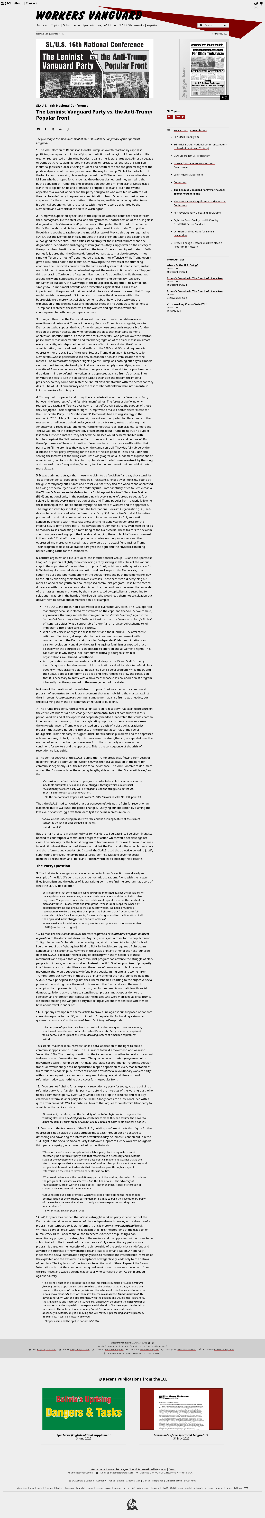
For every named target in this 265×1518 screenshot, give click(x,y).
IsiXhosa (238, 1488)
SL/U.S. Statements (131, 25)
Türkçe (228, 1488)
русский (209, 1488)
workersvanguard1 (224, 1349)
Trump (180, 116)
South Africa (190, 1480)
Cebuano (48, 1488)
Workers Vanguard (121, 1342)
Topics (55, 25)
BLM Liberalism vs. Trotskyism (192, 155)
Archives (41, 25)
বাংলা (32, 1488)
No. (50, 33)
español (152, 25)
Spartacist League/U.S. (97, 25)
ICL (170, 116)
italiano (156, 1488)
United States (174, 1480)
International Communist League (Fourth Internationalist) (123, 1469)
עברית (126, 1488)
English (80, 1488)
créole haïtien (143, 1488)
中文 (246, 1487)
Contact (31, 3)
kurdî (180, 1488)
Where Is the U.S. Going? (182, 265)
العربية (25, 1488)
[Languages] (256, 3)
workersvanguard (114, 1349)
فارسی (108, 1488)
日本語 (165, 1487)
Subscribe (69, 25)
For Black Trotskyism (186, 136)
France (111, 1480)
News (163, 1469)
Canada (90, 1480)
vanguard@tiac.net (79, 1349)
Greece (130, 1480)
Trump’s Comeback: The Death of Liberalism (195, 278)
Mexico (146, 1480)
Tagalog (219, 1488)
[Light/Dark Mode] (261, 4)
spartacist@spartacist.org (120, 1472)
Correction (180, 182)
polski (188, 1488)
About (18, 3)
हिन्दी (133, 1488)
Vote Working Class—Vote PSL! (186, 304)
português (198, 1488)
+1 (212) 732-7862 (46, 1349)
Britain (120, 1480)
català (39, 1488)
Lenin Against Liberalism (188, 174)
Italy (138, 1480)
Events (172, 1469)
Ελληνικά (69, 1488)
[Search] (225, 25)
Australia (79, 1480)
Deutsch (59, 1488)
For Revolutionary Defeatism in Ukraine (197, 212)
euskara (99, 1488)
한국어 (173, 1487)
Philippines (157, 1480)
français (117, 1488)
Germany (101, 1480)
